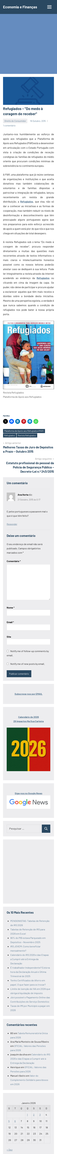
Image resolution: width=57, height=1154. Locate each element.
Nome (10, 607)
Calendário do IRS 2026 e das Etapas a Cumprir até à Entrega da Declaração (29, 959)
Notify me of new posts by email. (27, 663)
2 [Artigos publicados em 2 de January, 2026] (34, 1114)
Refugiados (26, 201)
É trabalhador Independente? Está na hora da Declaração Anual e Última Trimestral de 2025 (30, 972)
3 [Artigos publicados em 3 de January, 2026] (40, 1114)
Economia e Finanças (20, 7)
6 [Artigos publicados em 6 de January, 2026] (15, 1121)
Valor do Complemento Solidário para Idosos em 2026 (29, 1080)
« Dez (9, 1149)
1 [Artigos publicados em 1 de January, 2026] (27, 1114)
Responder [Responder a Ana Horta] (12, 524)
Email (10, 622)
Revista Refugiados (27, 435)
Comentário (14, 561)
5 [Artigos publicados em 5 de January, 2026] (9, 1121)
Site (9, 636)
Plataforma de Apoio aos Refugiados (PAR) (24, 431)
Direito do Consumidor (15, 121)
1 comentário (9, 125)
